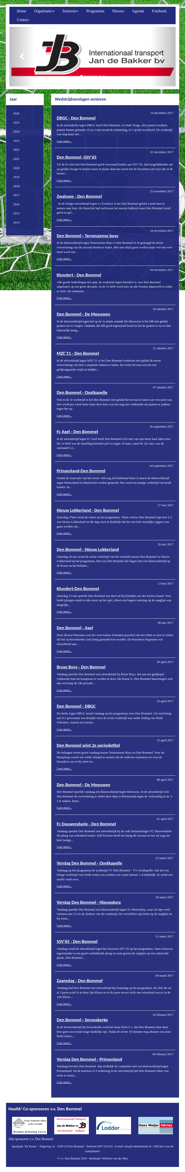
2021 (16, 159)
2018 (16, 186)
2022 (16, 149)
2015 (16, 213)
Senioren (70, 11)
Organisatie (44, 11)
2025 (16, 122)
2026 (16, 113)
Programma (95, 11)
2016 (16, 204)
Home (21, 11)
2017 (16, 195)
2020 (16, 168)
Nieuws (118, 11)
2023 (16, 140)
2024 (16, 131)
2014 (16, 222)
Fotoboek (159, 11)
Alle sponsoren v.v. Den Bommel (30, 1139)
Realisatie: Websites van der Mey (108, 1158)
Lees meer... (64, 141)
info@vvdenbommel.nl (137, 1146)
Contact (23, 20)
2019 (16, 177)
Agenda (138, 11)
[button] (21, 56)
